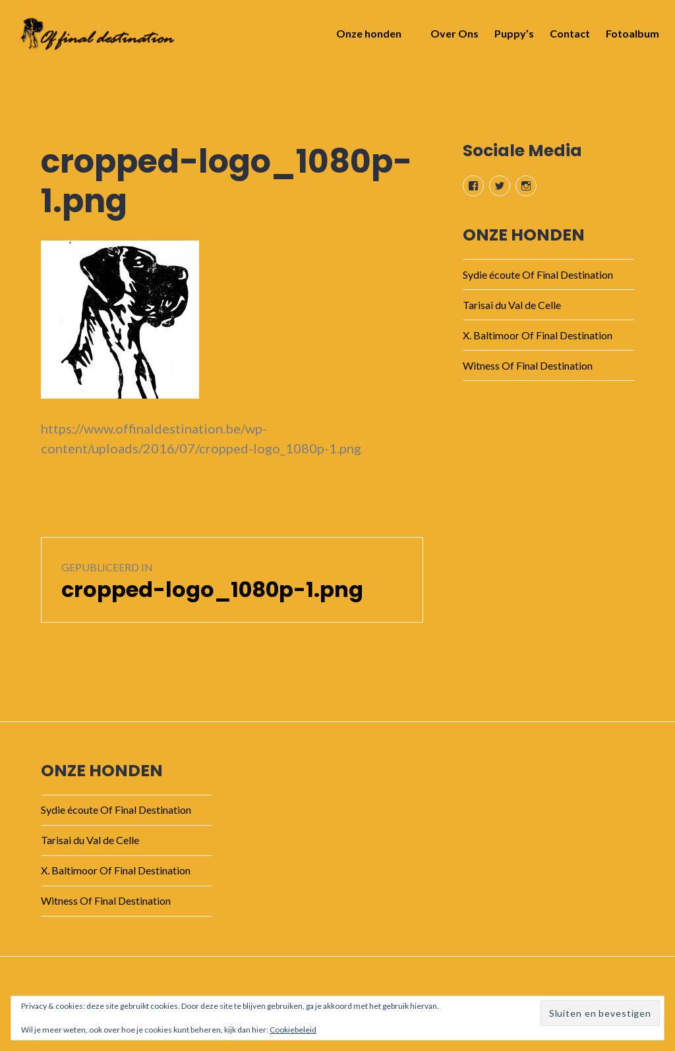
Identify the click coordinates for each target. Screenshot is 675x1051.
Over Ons (450, 37)
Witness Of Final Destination (528, 365)
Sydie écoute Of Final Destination (538, 274)
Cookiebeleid (293, 1030)
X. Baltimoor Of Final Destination (537, 335)
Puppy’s (510, 37)
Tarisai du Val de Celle (512, 304)
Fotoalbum (628, 37)
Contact (566, 37)
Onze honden (364, 37)
